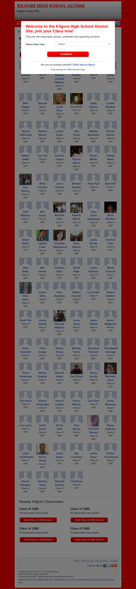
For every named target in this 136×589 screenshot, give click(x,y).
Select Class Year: (35, 44)
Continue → (68, 54)
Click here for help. (76, 69)
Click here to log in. (84, 64)
